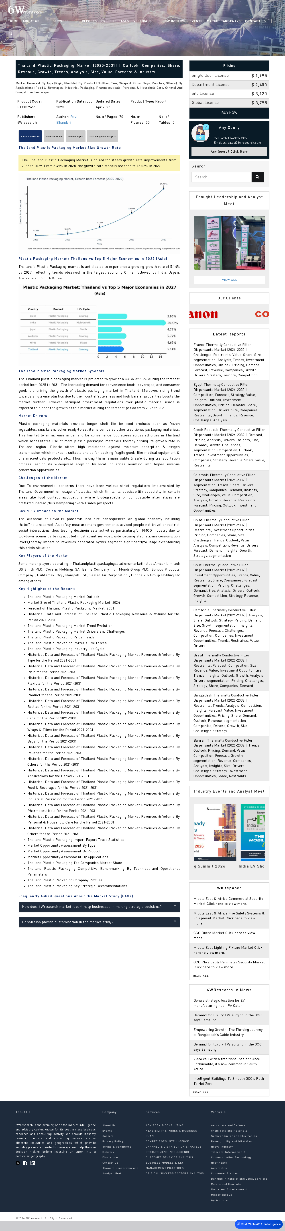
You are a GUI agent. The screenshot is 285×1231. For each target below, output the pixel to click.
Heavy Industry (222, 1157)
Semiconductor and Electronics (234, 1146)
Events (191, 21)
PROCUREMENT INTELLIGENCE (168, 1162)
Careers (108, 1146)
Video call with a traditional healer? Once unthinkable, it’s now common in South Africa (227, 1074)
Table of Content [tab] (73, 137)
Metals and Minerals (226, 1194)
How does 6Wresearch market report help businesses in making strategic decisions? (99, 908)
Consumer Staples (224, 1184)
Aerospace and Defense (228, 1135)
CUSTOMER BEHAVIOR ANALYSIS (169, 1167)
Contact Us (250, 21)
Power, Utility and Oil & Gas (231, 1151)
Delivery (108, 1162)
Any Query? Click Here (229, 151)
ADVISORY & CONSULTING (164, 1135)
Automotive (219, 1178)
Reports (93, 21)
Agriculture (219, 1210)
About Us (53, 21)
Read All (201, 986)
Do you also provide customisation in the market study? (99, 923)
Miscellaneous (221, 1205)
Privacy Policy (113, 1151)
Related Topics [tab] (107, 137)
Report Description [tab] (37, 137)
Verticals (146, 21)
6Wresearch (34, 1228)
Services (73, 21)
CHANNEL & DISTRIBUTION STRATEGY (174, 1157)
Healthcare (219, 1173)
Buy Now (229, 113)
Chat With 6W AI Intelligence (258, 1223)
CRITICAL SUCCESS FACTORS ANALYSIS (175, 1184)
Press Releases (119, 21)
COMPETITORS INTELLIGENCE (167, 1151)
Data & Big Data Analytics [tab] (148, 137)
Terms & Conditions (117, 1157)
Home (35, 21)
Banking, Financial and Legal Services (239, 1189)
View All (229, 280)
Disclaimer (110, 1167)
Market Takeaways (219, 21)
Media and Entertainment (229, 1200)
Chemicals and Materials (229, 1141)
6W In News (170, 21)
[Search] (258, 177)
